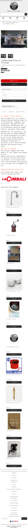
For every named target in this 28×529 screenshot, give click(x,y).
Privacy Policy (14, 507)
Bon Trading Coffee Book (11, 318)
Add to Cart (14, 80)
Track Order (14, 477)
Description (4, 111)
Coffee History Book (10, 430)
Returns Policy (14, 510)
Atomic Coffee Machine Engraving (14, 489)
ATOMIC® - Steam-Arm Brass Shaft (12, 402)
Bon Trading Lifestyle (14, 496)
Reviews (20, 111)
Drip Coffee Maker (9, 458)
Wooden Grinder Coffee (10, 235)
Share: (4, 68)
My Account (14, 475)
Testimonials (14, 491)
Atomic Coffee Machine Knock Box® (13, 374)
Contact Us (14, 494)
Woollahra (14, 486)
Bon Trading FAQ (14, 500)
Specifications (11, 111)
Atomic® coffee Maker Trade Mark (12, 346)
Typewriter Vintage (10, 263)
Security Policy (14, 512)
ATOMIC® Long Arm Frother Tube (12, 207)
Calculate (14, 100)
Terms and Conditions (14, 503)
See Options (14, 382)
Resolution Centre (14, 480)
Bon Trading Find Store (14, 505)
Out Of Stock (14, 270)
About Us (14, 484)
